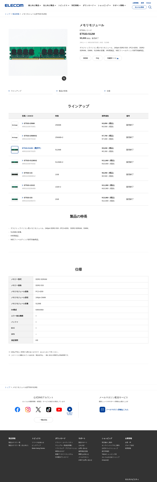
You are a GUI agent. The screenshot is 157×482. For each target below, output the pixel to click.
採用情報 (128, 448)
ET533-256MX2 (30, 136)
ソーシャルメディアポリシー (64, 477)
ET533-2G (28, 198)
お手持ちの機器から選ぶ (40, 457)
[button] (36, 438)
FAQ (97, 58)
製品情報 (16, 14)
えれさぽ (81, 445)
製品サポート (82, 442)
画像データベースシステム (64, 454)
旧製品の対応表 (37, 466)
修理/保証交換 (83, 451)
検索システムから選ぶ (39, 463)
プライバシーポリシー (47, 477)
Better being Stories (38, 448)
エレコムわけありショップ (110, 457)
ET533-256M (29, 123)
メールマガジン (83, 457)
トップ (7, 14)
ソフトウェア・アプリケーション (66, 448)
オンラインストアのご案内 (110, 445)
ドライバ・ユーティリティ (64, 442)
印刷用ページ (112, 58)
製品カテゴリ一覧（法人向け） (19, 445)
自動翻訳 (86, 477)
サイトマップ (26, 477)
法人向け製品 (48, 5)
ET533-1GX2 (29, 185)
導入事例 (11, 457)
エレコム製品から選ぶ (39, 460)
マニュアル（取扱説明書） (64, 445)
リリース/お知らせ (38, 442)
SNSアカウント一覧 (14, 477)
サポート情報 (118, 5)
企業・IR (128, 442)
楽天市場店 (105, 451)
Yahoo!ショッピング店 (109, 454)
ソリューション (14, 454)
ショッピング (103, 5)
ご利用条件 (35, 477)
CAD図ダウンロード (62, 457)
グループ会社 (129, 445)
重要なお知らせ (83, 454)
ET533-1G (28, 173)
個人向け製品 (33, 5)
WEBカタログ (59, 451)
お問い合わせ (82, 448)
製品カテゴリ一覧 (14, 442)
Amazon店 (105, 460)
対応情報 (75, 5)
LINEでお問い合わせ (85, 460)
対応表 (85, 58)
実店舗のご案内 (107, 442)
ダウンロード (88, 5)
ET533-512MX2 (30, 160)
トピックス (62, 5)
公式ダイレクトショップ (110, 448)
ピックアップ (36, 445)
